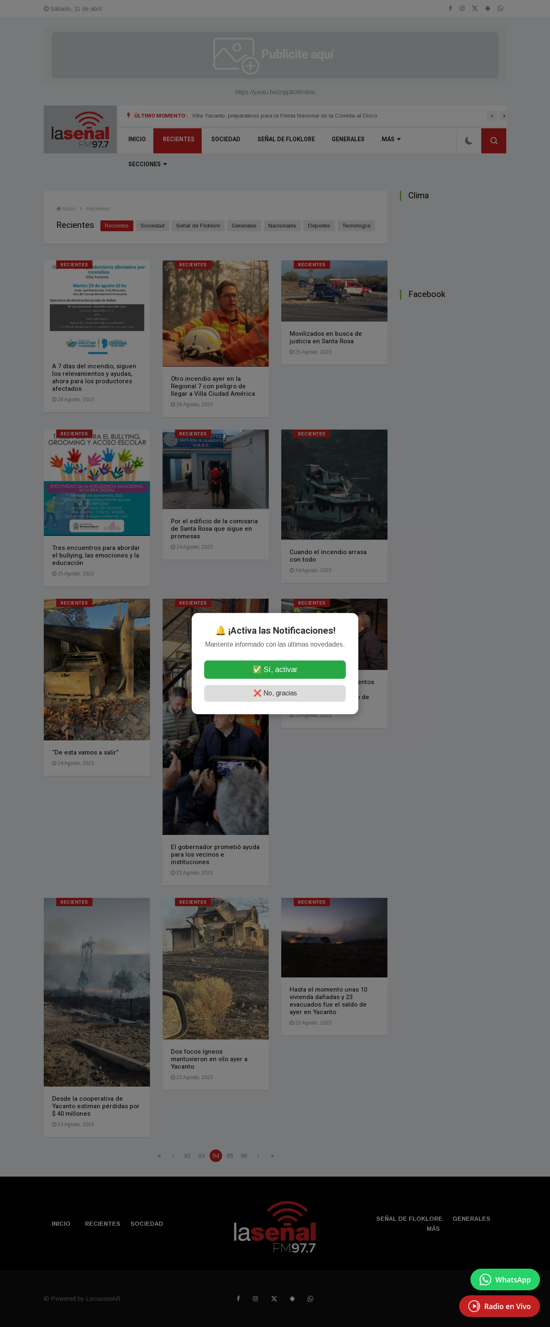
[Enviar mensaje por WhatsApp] (505, 1279)
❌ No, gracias (275, 693)
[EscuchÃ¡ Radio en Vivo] (499, 1306)
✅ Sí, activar (275, 669)
